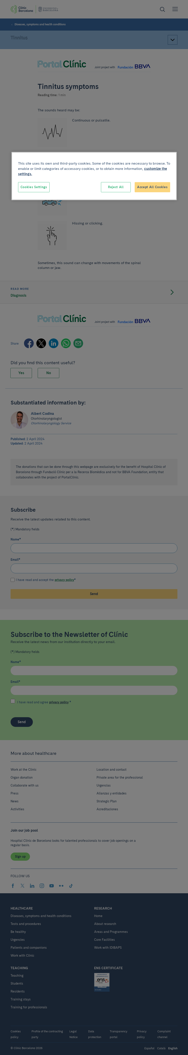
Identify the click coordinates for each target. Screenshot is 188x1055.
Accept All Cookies (152, 187)
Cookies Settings (33, 187)
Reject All (116, 187)
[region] (94, 176)
